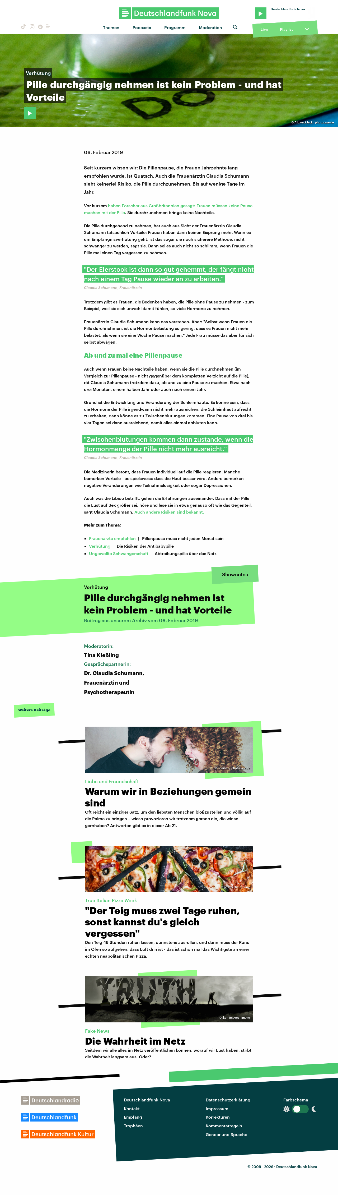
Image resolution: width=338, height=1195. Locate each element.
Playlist (286, 29)
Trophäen (133, 1125)
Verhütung (99, 545)
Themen (111, 27)
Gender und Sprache (226, 1134)
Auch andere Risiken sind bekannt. (169, 511)
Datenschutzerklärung (228, 1099)
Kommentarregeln (224, 1125)
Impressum (217, 1108)
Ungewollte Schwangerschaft (118, 553)
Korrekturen (218, 1116)
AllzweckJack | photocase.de (314, 122)
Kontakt (132, 1108)
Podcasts (142, 27)
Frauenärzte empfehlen (112, 538)
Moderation (210, 27)
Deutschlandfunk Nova (147, 1099)
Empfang (133, 1116)
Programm (175, 27)
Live (264, 29)
